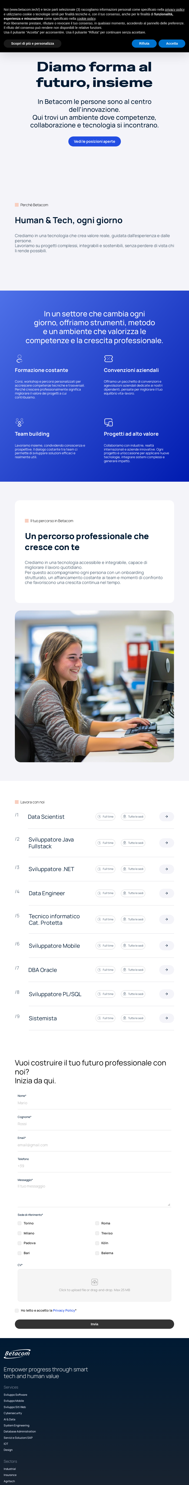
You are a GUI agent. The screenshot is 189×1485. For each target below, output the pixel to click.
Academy (135, 1385)
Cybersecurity (24, 1397)
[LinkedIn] (159, 1463)
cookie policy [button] (86, 18)
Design (19, 1434)
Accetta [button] (172, 43)
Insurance (78, 1385)
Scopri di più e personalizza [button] (32, 43)
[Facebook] (146, 1463)
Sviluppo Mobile (25, 1385)
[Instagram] (134, 1463)
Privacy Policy (64, 1275)
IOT (17, 1428)
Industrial (78, 1379)
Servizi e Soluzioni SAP (29, 1422)
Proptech (77, 1397)
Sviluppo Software (26, 1379)
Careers (134, 1391)
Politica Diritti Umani (142, 1415)
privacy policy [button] (175, 9)
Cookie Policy (137, 1409)
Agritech (77, 1391)
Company (135, 1379)
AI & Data (21, 1403)
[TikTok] (171, 1463)
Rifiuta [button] (144, 43)
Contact (134, 1397)
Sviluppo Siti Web (26, 1391)
